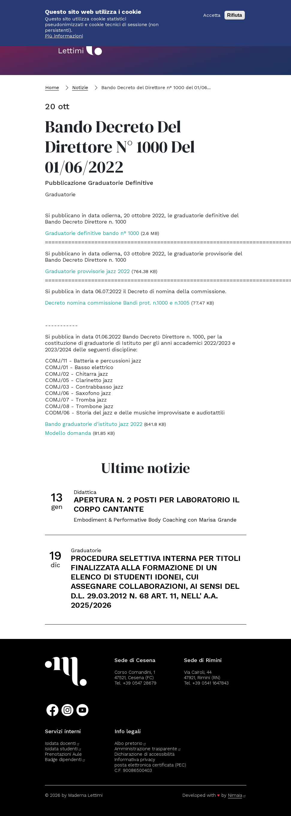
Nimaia (237, 795)
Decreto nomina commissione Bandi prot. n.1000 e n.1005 (117, 303)
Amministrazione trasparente (147, 748)
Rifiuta (234, 11)
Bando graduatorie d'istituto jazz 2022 (93, 424)
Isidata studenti (63, 748)
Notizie (80, 87)
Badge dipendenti (65, 759)
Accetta (212, 12)
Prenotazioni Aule (63, 754)
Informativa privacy (134, 759)
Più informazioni (64, 32)
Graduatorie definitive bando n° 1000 (92, 233)
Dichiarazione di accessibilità (144, 754)
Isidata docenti (62, 743)
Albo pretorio (130, 743)
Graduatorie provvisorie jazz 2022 (87, 271)
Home (52, 87)
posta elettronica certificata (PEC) (150, 765)
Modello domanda (68, 433)
